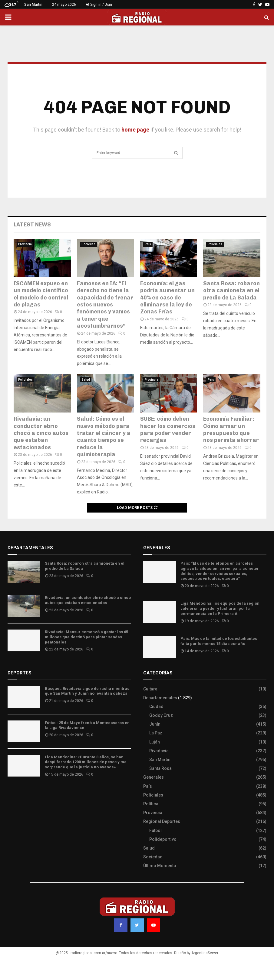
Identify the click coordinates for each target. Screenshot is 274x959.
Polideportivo (163, 839)
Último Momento (159, 865)
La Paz (155, 732)
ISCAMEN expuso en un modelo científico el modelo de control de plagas (41, 294)
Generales (153, 777)
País (148, 244)
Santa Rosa (160, 768)
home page (135, 129)
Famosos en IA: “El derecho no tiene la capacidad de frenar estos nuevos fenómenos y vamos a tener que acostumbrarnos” (105, 304)
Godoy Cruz (161, 715)
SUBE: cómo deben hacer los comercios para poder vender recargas (167, 429)
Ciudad (156, 706)
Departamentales (160, 697)
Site (20, 792)
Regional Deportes (161, 821)
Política (150, 803)
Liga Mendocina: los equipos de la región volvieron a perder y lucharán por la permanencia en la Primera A (219, 608)
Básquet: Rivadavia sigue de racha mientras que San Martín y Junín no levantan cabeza (87, 691)
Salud (85, 379)
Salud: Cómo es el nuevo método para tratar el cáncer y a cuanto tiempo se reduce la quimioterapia (103, 437)
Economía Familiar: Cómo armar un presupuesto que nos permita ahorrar (231, 429)
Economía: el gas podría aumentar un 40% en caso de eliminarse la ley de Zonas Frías (167, 297)
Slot (12, 792)
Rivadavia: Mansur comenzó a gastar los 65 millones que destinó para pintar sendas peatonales (86, 637)
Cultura (150, 689)
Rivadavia (159, 750)
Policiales (215, 244)
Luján (154, 742)
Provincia (25, 244)
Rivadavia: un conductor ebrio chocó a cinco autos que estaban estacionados (41, 433)
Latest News (32, 224)
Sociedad (88, 244)
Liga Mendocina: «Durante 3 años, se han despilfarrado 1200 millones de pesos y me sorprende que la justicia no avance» (86, 762)
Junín (154, 724)
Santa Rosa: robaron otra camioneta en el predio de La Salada (231, 290)
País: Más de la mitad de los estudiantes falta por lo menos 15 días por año (218, 641)
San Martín (159, 759)
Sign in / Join (99, 4)
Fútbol (155, 830)
